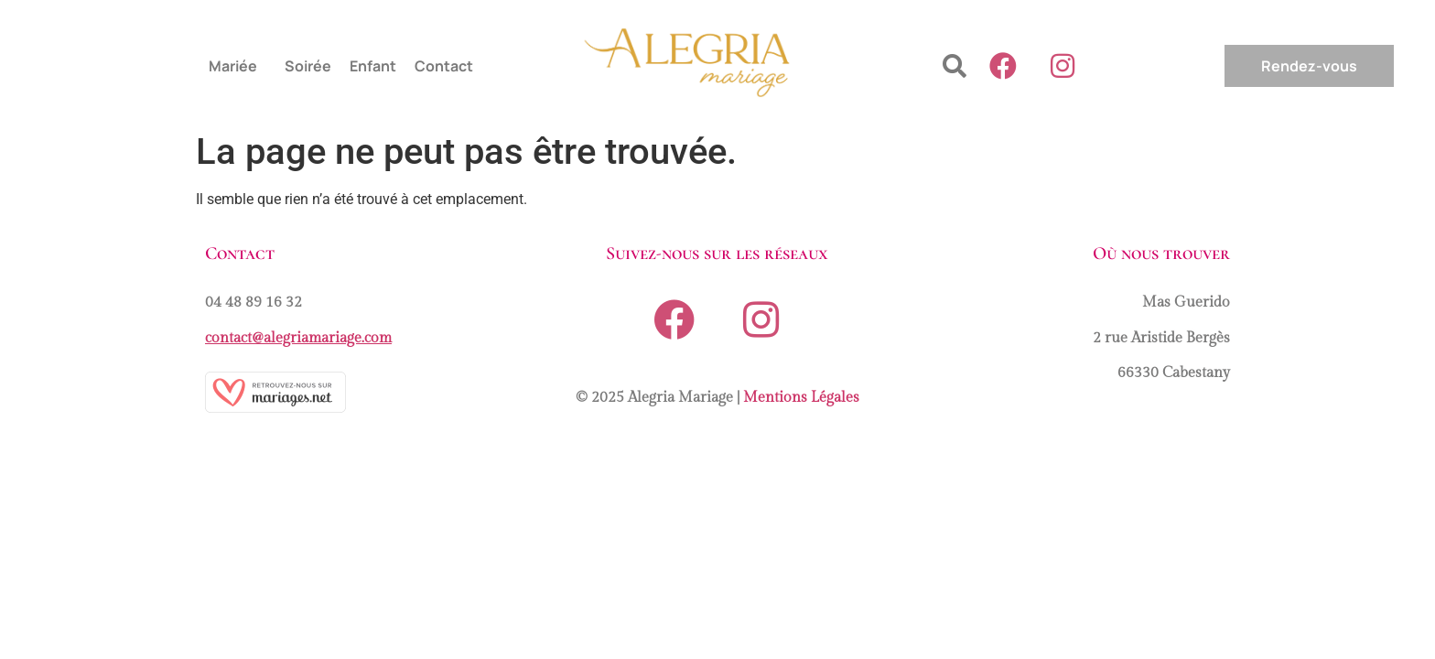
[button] (237, 66)
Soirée (308, 66)
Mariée (233, 66)
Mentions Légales (801, 397)
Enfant (373, 66)
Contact (444, 66)
